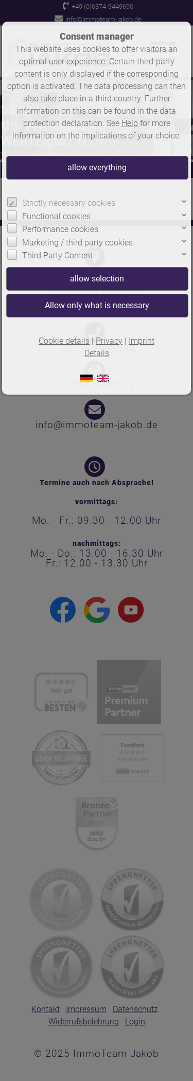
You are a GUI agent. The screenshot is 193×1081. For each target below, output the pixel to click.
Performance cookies (60, 229)
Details (96, 353)
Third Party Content (57, 255)
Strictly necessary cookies (68, 203)
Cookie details (64, 341)
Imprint (141, 341)
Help (129, 123)
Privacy (109, 341)
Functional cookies (56, 216)
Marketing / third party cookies (77, 242)
